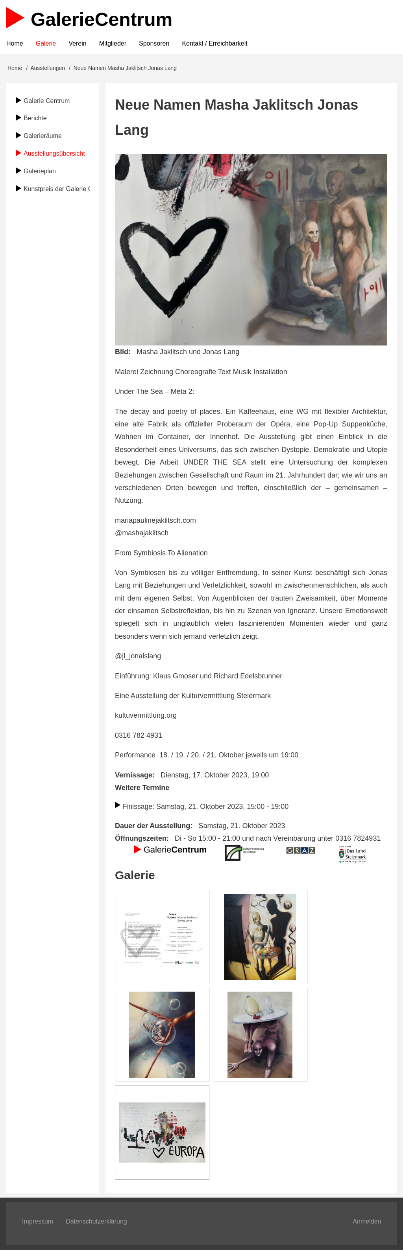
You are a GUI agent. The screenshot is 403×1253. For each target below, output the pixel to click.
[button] (162, 939)
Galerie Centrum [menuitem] (47, 102)
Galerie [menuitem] (46, 45)
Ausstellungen (47, 70)
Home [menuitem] (14, 45)
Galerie (101, 19)
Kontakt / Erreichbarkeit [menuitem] (214, 45)
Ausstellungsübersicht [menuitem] (54, 155)
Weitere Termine (142, 790)
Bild (121, 354)
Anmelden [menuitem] (367, 1223)
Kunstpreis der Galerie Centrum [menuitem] (57, 190)
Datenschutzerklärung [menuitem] (96, 1223)
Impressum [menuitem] (37, 1223)
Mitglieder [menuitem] (112, 45)
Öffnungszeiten (140, 841)
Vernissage (133, 777)
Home (14, 70)
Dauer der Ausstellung (152, 828)
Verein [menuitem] (77, 45)
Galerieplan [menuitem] (40, 173)
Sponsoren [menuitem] (154, 45)
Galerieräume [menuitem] (43, 138)
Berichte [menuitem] (35, 120)
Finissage (138, 809)
